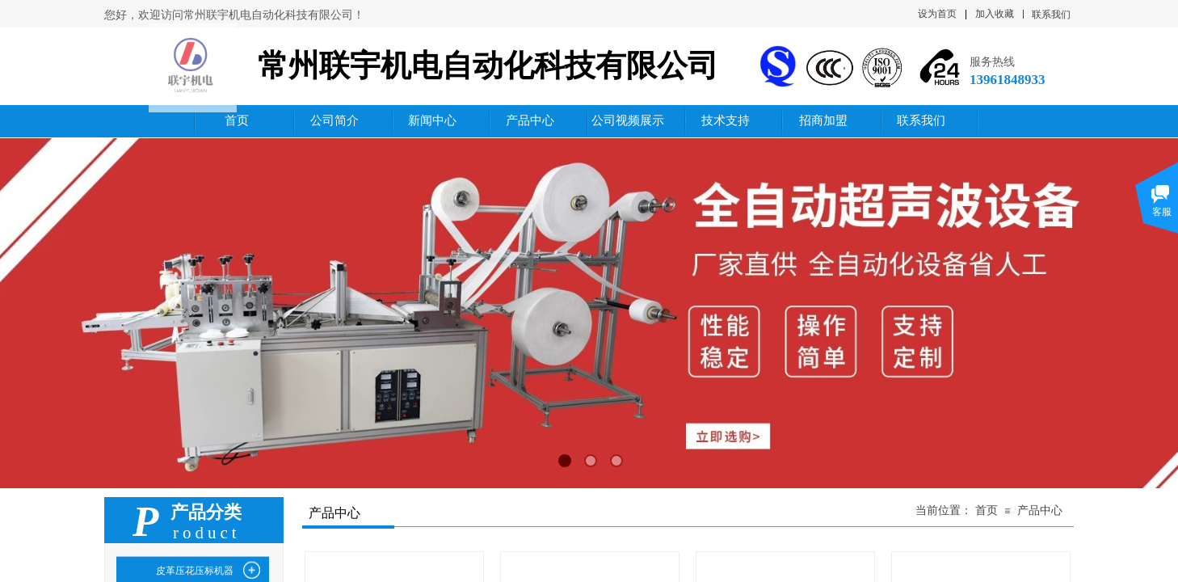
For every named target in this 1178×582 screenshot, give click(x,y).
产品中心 (1039, 510)
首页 (986, 510)
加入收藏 (994, 13)
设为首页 (937, 13)
